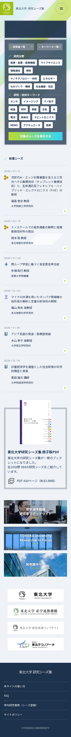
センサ (14, 101)
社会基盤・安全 (44, 86)
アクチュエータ (31, 125)
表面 (34, 109)
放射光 (24, 117)
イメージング (30, 101)
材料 (23, 109)
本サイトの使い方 (14, 686)
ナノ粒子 (49, 101)
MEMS (14, 125)
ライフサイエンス (50, 62)
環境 (28, 70)
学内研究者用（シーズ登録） (21, 705)
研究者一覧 (18, 47)
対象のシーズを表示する (35, 136)
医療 (48, 125)
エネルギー (49, 78)
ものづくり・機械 (20, 86)
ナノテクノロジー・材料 (23, 78)
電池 (12, 117)
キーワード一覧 (50, 47)
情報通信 (15, 70)
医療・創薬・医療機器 (22, 62)
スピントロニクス (44, 117)
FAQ (6, 696)
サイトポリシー (13, 714)
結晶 (12, 109)
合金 (44, 109)
